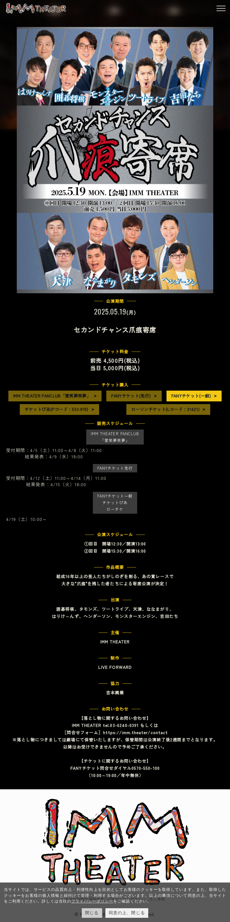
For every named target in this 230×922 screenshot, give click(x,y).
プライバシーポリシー (92, 901)
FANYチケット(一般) (191, 396)
